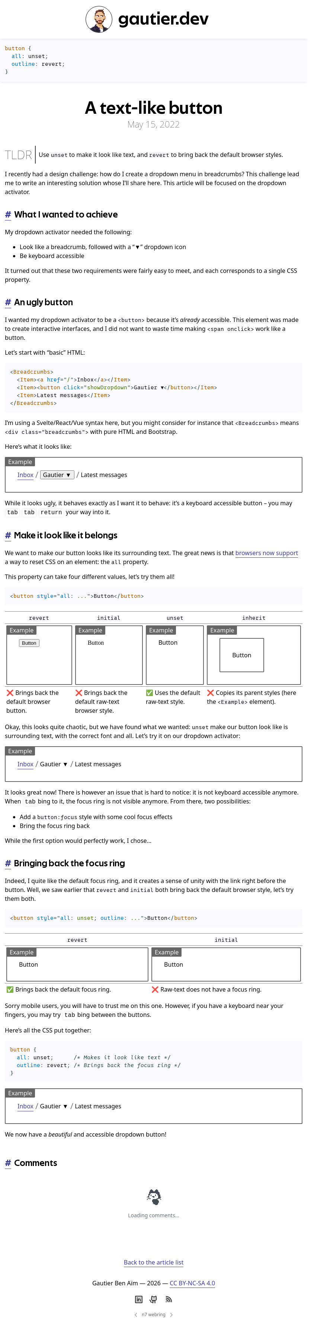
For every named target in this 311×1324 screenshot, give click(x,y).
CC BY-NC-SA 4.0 (192, 1283)
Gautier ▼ (57, 475)
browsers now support (266, 553)
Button (29, 643)
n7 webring (154, 1314)
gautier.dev (147, 19)
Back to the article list (153, 1262)
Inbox (25, 475)
